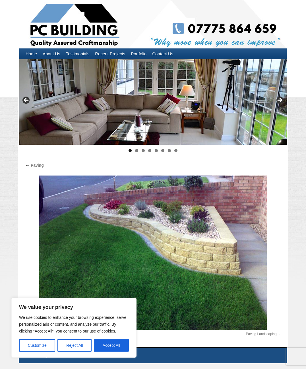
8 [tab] (175, 150)
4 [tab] (149, 150)
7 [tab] (169, 150)
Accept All (111, 345)
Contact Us (162, 53)
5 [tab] (156, 150)
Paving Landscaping (261, 334)
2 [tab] (136, 150)
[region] (74, 328)
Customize (37, 345)
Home (31, 53)
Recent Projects (110, 53)
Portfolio (138, 53)
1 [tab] (130, 150)
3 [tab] (143, 150)
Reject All (74, 345)
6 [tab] (162, 150)
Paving (34, 165)
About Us (51, 53)
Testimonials (78, 53)
